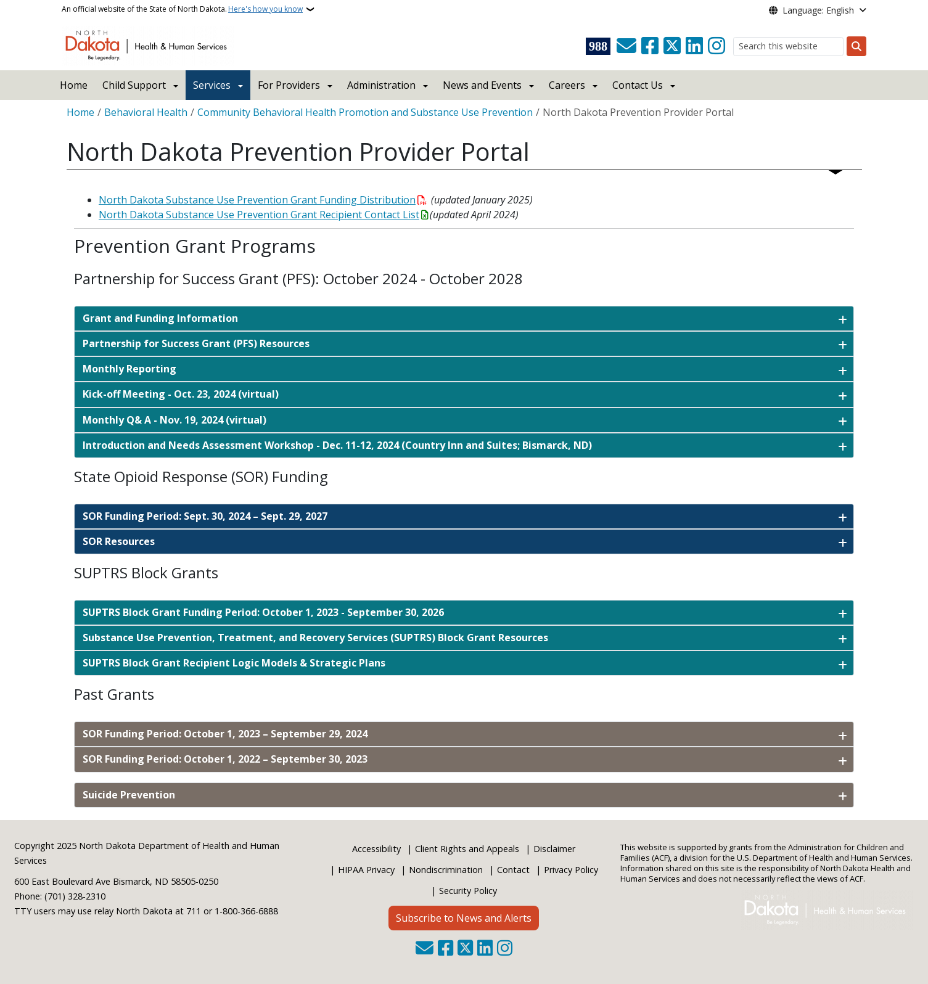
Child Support (134, 85)
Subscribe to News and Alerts (464, 918)
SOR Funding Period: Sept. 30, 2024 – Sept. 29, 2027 (205, 516)
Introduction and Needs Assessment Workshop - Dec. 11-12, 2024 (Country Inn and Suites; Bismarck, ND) (337, 445)
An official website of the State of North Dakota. (182, 9)
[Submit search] (856, 46)
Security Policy (468, 890)
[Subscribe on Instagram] (716, 46)
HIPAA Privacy (366, 869)
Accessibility (376, 849)
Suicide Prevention (129, 795)
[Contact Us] (626, 46)
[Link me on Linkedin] (694, 46)
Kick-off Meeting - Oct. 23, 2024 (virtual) (181, 394)
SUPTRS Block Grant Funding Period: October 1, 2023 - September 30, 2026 (263, 612)
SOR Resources (119, 541)
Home (74, 85)
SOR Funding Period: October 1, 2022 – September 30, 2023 (225, 759)
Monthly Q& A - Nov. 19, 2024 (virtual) (174, 420)
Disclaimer (554, 849)
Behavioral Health (145, 112)
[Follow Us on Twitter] (672, 46)
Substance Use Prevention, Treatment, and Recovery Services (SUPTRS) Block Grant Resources (315, 637)
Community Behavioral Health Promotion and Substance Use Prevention (365, 112)
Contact (513, 869)
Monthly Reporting (129, 368)
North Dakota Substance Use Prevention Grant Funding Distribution (257, 200)
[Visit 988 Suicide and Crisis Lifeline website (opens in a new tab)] (598, 46)
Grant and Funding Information (160, 318)
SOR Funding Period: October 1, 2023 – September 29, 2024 (225, 733)
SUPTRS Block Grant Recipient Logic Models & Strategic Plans (234, 663)
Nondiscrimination (446, 869)
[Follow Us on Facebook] (650, 46)
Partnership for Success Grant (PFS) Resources (196, 343)
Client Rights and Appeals (467, 849)
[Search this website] (788, 46)
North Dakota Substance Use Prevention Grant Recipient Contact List (259, 214)
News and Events (482, 85)
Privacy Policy (571, 869)
